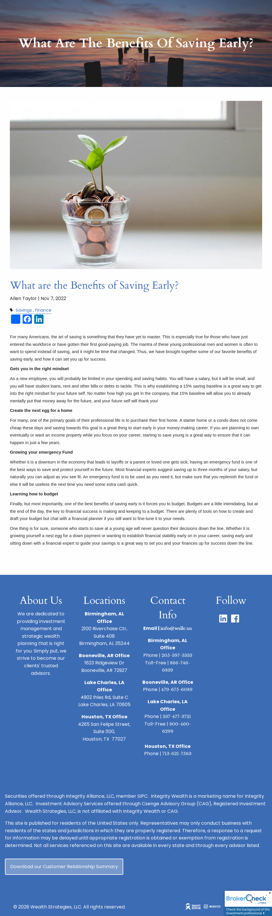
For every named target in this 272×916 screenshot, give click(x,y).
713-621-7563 (176, 753)
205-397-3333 (177, 655)
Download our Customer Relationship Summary (64, 866)
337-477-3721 (177, 716)
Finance (43, 310)
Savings (24, 310)
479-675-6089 (177, 689)
